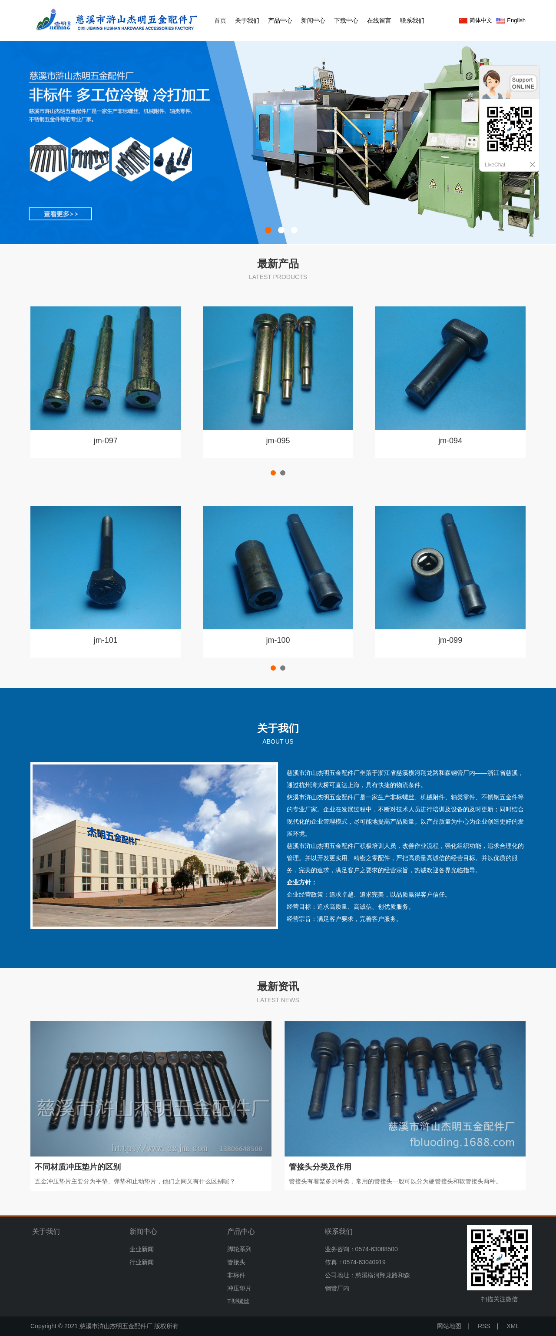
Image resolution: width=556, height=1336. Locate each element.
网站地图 (449, 1326)
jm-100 (278, 640)
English (516, 20)
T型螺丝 (238, 1301)
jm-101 (106, 640)
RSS (484, 1326)
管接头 (236, 1262)
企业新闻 (141, 1249)
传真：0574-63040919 (355, 1262)
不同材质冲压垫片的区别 (78, 1167)
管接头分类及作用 (320, 1167)
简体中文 (481, 20)
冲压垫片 (239, 1288)
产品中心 (280, 20)
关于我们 (247, 20)
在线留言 (379, 20)
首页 (220, 20)
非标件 (236, 1275)
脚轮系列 (239, 1249)
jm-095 (278, 440)
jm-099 (450, 640)
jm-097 (106, 440)
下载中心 (346, 20)
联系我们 (412, 20)
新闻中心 (313, 20)
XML (512, 1326)
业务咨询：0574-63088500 (361, 1249)
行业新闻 (141, 1262)
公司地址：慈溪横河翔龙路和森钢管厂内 (367, 1282)
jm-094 (450, 440)
